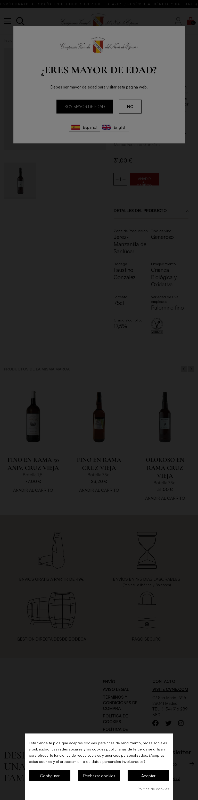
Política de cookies (153, 789)
